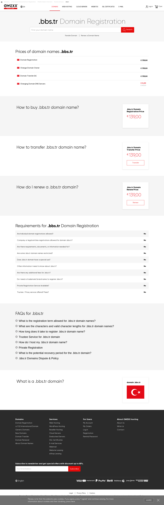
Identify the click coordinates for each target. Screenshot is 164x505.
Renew (135, 203)
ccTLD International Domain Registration (23, 2)
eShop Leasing (55, 454)
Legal (71, 493)
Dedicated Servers (57, 437)
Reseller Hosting (56, 430)
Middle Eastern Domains (45, 2)
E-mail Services (55, 443)
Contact (120, 430)
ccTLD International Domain (26, 426)
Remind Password (90, 437)
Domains (6, 2)
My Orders (87, 426)
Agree (149, 500)
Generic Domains (22, 430)
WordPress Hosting (57, 426)
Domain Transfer (22, 437)
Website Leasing (56, 450)
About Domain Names (24, 443)
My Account (88, 423)
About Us (120, 423)
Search (121, 29)
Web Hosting (67, 7)
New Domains (21, 433)
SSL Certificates (108, 7)
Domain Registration (23, 423)
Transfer (135, 163)
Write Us (120, 426)
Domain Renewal (22, 440)
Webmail (52, 447)
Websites (94, 7)
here (73, 501)
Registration (88, 433)
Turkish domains (59, 2)
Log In (85, 430)
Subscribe (74, 469)
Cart (158, 6)
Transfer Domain (71, 35)
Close (158, 500)
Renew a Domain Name (90, 35)
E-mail (121, 7)
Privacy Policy (81, 493)
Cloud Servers (81, 7)
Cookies (92, 493)
